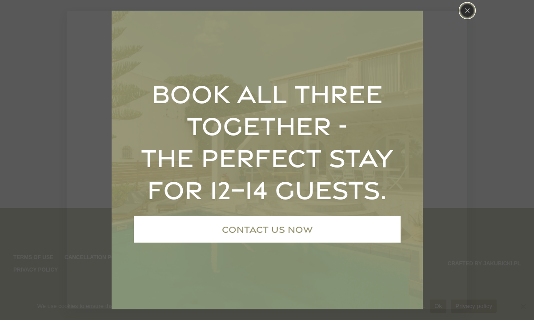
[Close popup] (467, 10)
